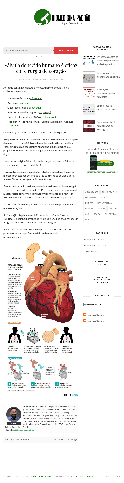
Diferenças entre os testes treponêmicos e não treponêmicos (108, 60)
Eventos (89, 203)
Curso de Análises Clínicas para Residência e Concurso (102, 151)
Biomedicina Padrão (41, 476)
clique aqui (36, 98)
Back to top (112, 476)
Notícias (41, 57)
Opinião (101, 208)
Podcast (113, 208)
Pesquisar (66, 50)
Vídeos (88, 219)
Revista (97, 214)
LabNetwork (90, 251)
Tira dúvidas (111, 214)
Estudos (104, 197)
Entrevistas (90, 197)
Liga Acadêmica (104, 203)
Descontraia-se (109, 192)
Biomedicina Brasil (93, 239)
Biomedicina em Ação (95, 245)
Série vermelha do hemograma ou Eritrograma (106, 125)
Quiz (87, 214)
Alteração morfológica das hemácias (106, 93)
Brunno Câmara (95, 314)
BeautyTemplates (86, 476)
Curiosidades (91, 192)
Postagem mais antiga (65, 439)
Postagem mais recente (17, 439)
